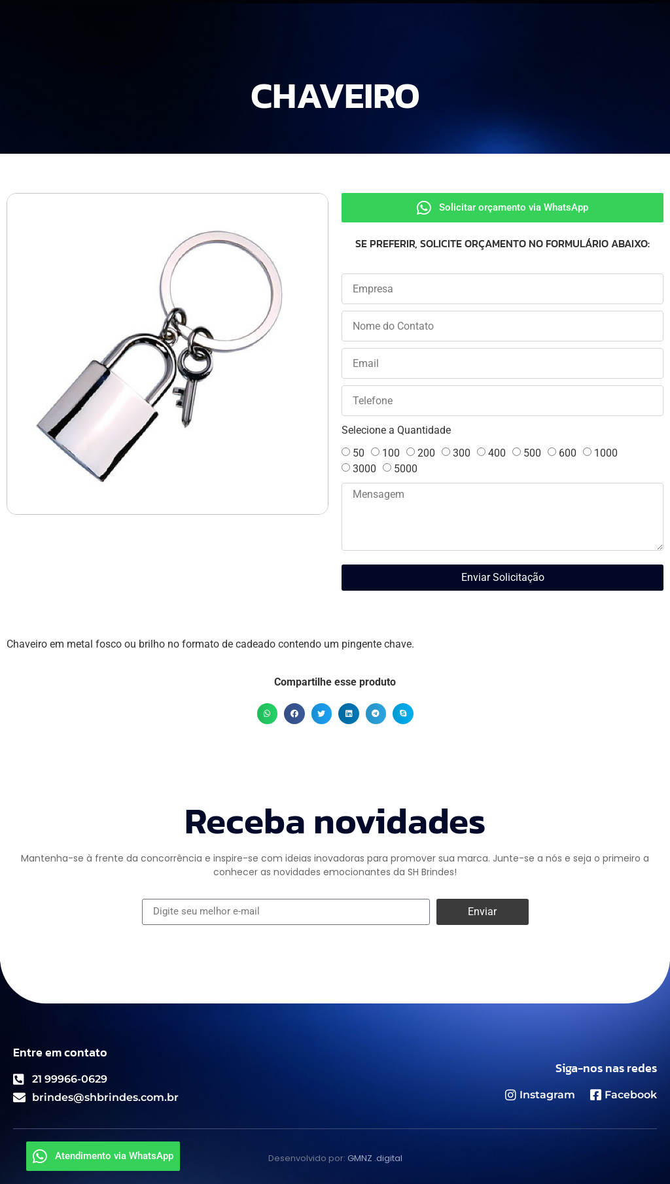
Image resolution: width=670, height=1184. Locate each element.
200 (426, 453)
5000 (405, 468)
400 (497, 453)
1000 (606, 453)
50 (358, 453)
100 (391, 453)
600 (567, 453)
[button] (267, 713)
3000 (364, 468)
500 (532, 453)
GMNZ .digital (374, 1158)
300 (461, 453)
